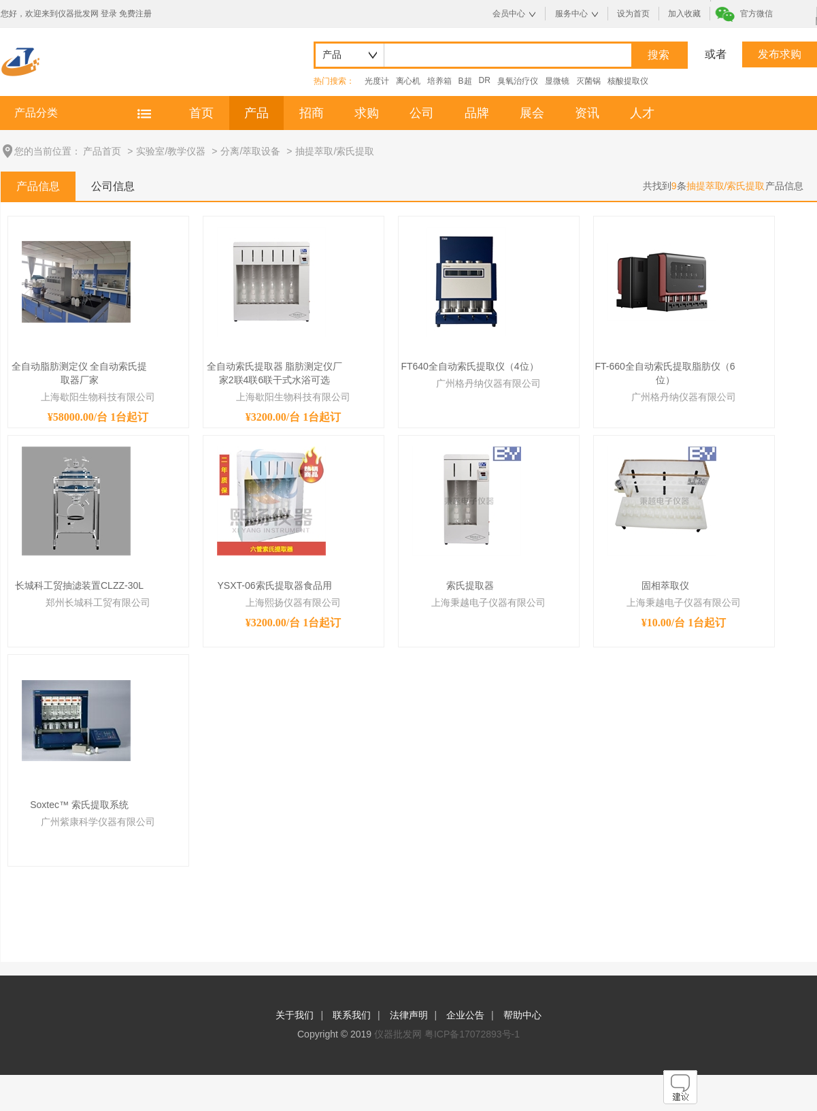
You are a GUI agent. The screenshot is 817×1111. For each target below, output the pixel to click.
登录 (109, 13)
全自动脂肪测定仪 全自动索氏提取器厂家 (80, 373)
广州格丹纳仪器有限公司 (488, 383)
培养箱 (439, 81)
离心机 (408, 81)
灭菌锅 (588, 81)
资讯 (587, 113)
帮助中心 (522, 1015)
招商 (311, 113)
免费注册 (135, 13)
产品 (256, 113)
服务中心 (571, 13)
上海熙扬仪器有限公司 (293, 602)
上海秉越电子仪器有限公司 (488, 602)
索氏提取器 (470, 585)
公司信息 (113, 186)
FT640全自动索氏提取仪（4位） (469, 366)
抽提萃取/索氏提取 (334, 151)
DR (484, 80)
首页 (201, 113)
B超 (465, 81)
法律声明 (409, 1015)
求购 (366, 113)
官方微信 (756, 13)
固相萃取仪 (665, 585)
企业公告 (465, 1015)
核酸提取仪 (627, 81)
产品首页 (102, 151)
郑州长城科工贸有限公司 (98, 602)
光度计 (377, 81)
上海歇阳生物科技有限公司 (98, 396)
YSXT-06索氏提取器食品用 (274, 585)
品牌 (477, 113)
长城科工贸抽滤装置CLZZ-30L (79, 585)
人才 (642, 113)
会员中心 (509, 13)
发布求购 (779, 54)
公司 (422, 113)
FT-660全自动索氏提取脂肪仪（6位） (665, 373)
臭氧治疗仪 (517, 81)
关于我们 (295, 1015)
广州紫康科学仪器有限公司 (98, 821)
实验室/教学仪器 (170, 151)
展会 (532, 113)
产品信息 (38, 186)
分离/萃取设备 (250, 151)
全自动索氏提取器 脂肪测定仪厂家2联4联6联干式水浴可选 (275, 373)
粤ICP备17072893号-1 (472, 1034)
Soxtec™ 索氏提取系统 (79, 804)
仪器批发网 (398, 1034)
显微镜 (557, 81)
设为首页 (633, 13)
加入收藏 (684, 13)
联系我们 (352, 1015)
